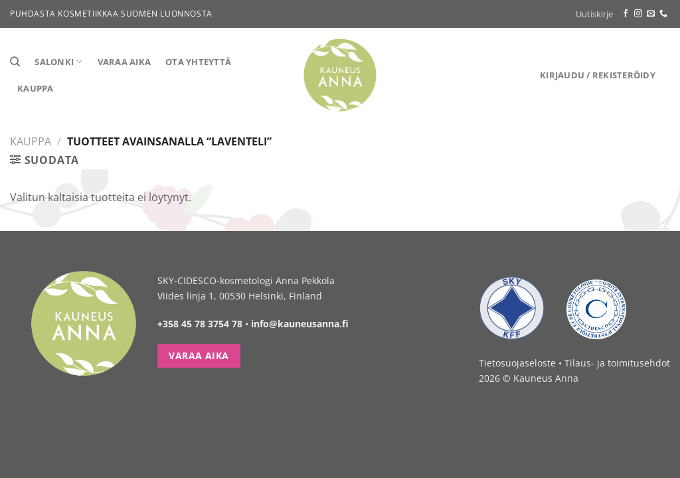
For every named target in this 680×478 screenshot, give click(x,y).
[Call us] (663, 14)
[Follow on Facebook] (626, 14)
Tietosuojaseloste (517, 363)
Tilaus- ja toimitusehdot (617, 363)
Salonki (58, 61)
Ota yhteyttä (198, 62)
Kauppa (35, 88)
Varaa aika (124, 62)
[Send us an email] (651, 14)
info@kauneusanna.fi (300, 323)
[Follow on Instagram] (638, 14)
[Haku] (15, 61)
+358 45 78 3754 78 (199, 323)
